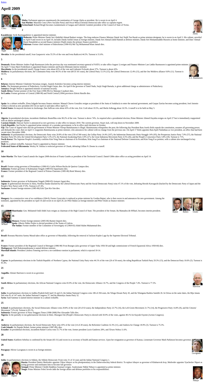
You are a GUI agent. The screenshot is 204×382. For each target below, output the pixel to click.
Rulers (4, 2)
